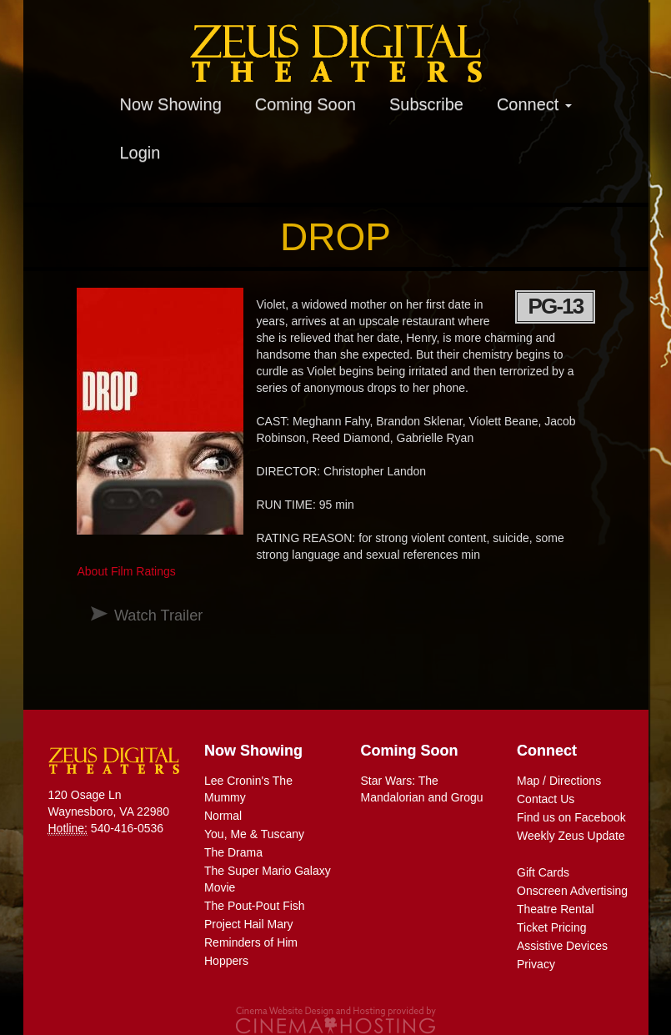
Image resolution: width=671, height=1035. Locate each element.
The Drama (233, 852)
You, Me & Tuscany (254, 834)
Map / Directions (559, 780)
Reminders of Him (251, 942)
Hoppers (226, 960)
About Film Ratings (126, 571)
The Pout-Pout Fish (254, 905)
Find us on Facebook (571, 817)
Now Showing (171, 104)
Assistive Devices (562, 945)
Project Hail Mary (248, 924)
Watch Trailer (158, 615)
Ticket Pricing (552, 927)
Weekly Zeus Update (571, 835)
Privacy (536, 964)
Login (140, 152)
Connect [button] (534, 104)
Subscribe (426, 104)
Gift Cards (543, 872)
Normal (223, 815)
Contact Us (545, 799)
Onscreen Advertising (572, 890)
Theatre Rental (555, 909)
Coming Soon (305, 104)
